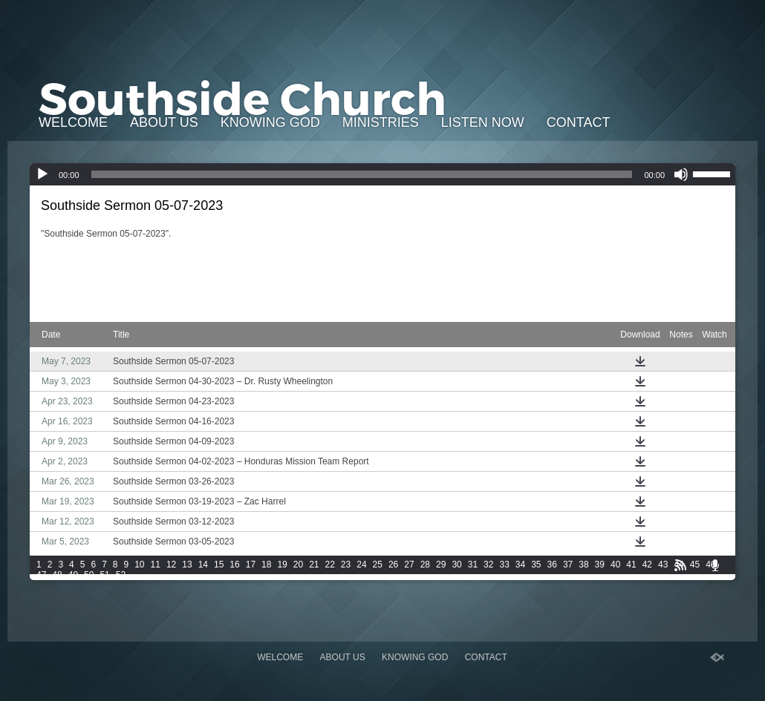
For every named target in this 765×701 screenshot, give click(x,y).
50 (89, 575)
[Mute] (681, 174)
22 (330, 564)
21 (314, 564)
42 (647, 564)
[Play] (42, 174)
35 (536, 564)
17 (250, 564)
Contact (579, 122)
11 (155, 564)
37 (568, 564)
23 (346, 564)
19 (282, 564)
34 (520, 564)
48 (57, 575)
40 (615, 564)
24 (361, 564)
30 (456, 564)
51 (104, 575)
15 (219, 564)
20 (298, 564)
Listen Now (482, 122)
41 (631, 564)
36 (552, 564)
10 (139, 564)
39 (600, 564)
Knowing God (270, 122)
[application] (382, 174)
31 (473, 564)
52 (121, 575)
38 (583, 564)
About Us (164, 122)
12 (171, 564)
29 (441, 564)
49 (73, 575)
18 (266, 564)
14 (203, 564)
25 (377, 564)
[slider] (362, 174)
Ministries (380, 122)
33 (504, 564)
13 (187, 564)
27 (409, 564)
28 (425, 564)
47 (41, 575)
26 (393, 564)
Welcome (73, 122)
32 (488, 564)
